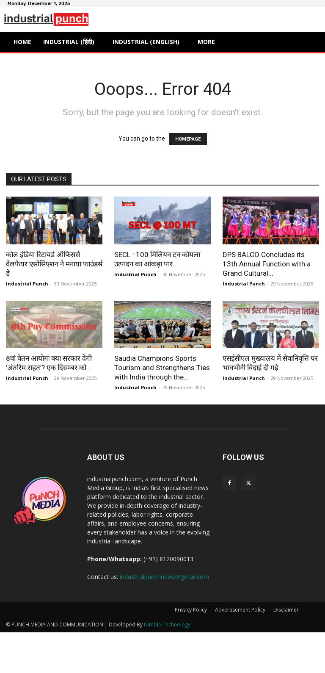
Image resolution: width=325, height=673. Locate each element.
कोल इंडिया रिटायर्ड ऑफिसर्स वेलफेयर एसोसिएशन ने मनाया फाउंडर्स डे (54, 263)
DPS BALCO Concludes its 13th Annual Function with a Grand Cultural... (267, 263)
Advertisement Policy (240, 609)
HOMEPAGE (188, 139)
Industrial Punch (27, 283)
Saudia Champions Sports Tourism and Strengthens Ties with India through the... (162, 367)
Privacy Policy (191, 609)
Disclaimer (286, 609)
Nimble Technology (167, 624)
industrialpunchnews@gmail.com (164, 577)
